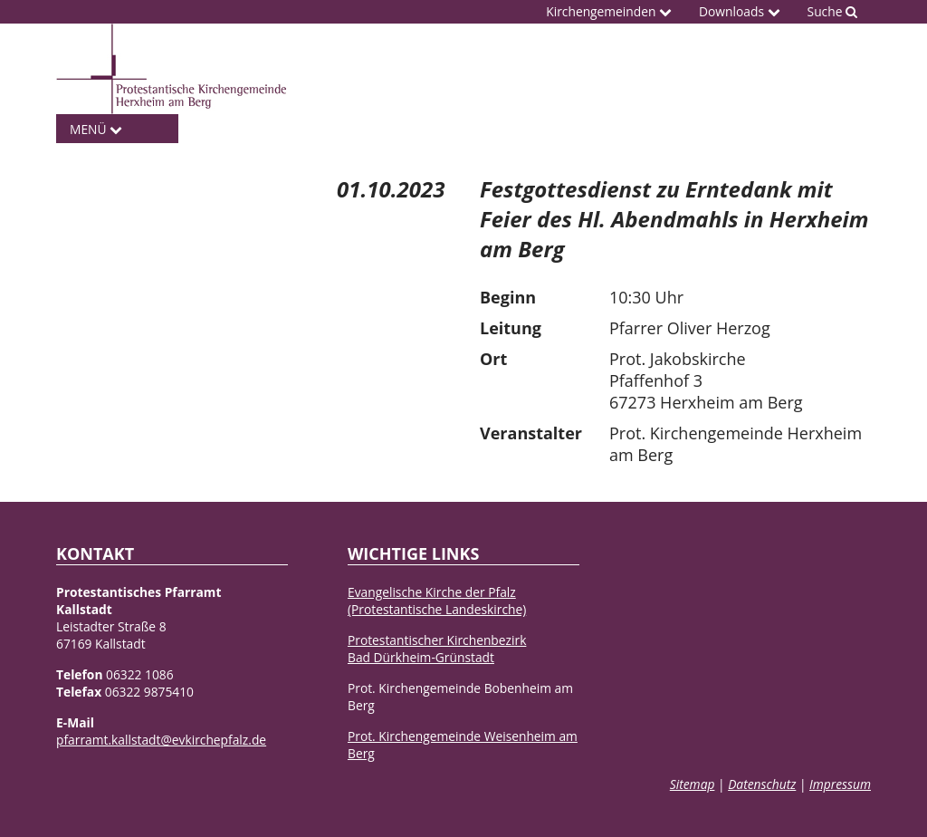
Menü (96, 129)
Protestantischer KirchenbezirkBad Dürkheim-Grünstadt (437, 648)
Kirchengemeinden (609, 11)
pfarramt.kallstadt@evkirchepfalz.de (161, 739)
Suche (832, 11)
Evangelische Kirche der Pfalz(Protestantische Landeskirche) (437, 600)
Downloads (739, 11)
